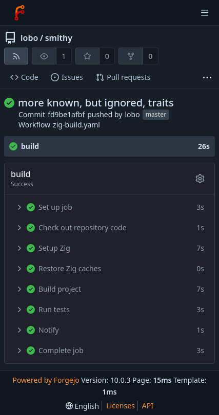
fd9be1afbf (66, 114)
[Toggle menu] (204, 13)
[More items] (207, 78)
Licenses (120, 405)
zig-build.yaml (76, 124)
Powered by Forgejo (45, 380)
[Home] (19, 13)
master (156, 115)
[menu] (82, 406)
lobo (29, 38)
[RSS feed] (16, 56)
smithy (58, 38)
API (147, 405)
